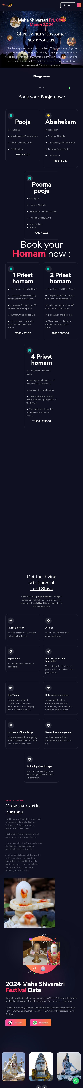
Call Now (15, 1022)
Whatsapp (41, 1022)
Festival (15, 990)
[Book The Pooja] (41, 499)
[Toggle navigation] (79, 5)
